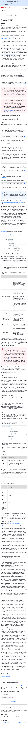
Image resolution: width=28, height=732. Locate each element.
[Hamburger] (26, 8)
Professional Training (22, 723)
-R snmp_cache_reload (13, 359)
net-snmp (24, 130)
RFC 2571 (10, 94)
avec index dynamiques (15, 524)
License (24, 731)
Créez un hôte (4, 232)
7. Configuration (11, 14)
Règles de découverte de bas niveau (10, 527)
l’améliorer (5, 4)
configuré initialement (5, 38)
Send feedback (14, 702)
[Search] (23, 8)
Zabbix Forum (21, 726)
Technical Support (5, 723)
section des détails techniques (8, 54)
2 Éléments (18, 14)
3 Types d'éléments (5, 15)
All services (3, 726)
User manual (3, 14)
